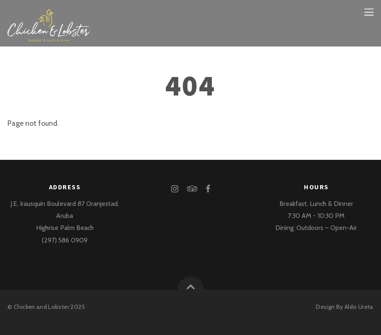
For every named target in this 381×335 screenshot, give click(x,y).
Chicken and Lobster (41, 307)
